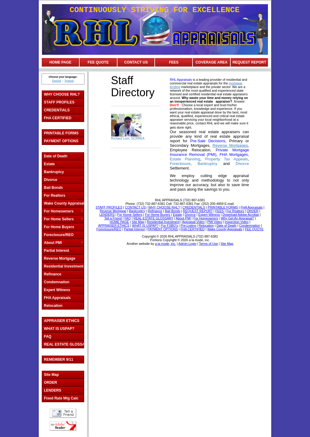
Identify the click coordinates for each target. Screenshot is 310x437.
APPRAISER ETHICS (61, 321)
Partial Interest (56, 250)
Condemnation (56, 282)
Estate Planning (185, 159)
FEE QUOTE (98, 62)
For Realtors (54, 195)
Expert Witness (57, 290)
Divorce (50, 180)
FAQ (47, 336)
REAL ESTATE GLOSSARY (64, 344)
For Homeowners (59, 211)
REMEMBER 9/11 (58, 359)
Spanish (69, 80)
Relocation (53, 306)
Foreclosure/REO (59, 235)
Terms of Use (208, 243)
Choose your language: (63, 76)
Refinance (52, 274)
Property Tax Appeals (226, 159)
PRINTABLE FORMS (61, 133)
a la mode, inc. (165, 243)
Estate (49, 164)
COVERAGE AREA (212, 62)
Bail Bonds (53, 188)
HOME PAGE (60, 62)
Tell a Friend (63, 413)
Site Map (51, 375)
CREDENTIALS (57, 110)
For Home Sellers (59, 219)
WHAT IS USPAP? (59, 329)
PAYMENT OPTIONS (61, 141)
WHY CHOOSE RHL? (62, 94)
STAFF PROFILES (59, 102)
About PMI (53, 243)
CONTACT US (136, 62)
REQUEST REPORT (249, 62)
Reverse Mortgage (59, 258)
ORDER (50, 382)
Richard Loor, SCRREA (128, 138)
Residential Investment (64, 266)
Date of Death (55, 156)
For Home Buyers (59, 227)
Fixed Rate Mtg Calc (61, 398)
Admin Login (187, 243)
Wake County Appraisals (64, 203)
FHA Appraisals (57, 298)
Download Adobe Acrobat (63, 426)
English (56, 80)
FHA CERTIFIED (57, 118)
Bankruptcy (54, 172)
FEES (173, 62)
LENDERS (52, 390)
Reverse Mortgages (230, 145)
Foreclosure (180, 163)
